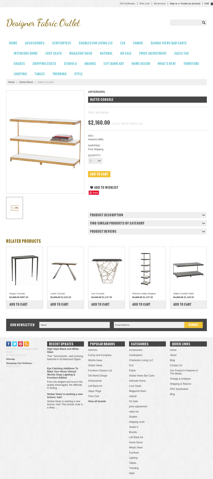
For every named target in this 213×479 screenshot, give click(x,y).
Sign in (174, 3)
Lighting (20, 73)
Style (78, 73)
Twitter (14, 344)
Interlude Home (26, 53)
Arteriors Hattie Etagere (144, 293)
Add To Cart (18, 304)
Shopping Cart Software (19, 363)
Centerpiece (61, 43)
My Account (160, 3)
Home (11, 82)
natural (106, 53)
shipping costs (44, 63)
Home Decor (141, 63)
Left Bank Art (114, 63)
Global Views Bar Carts (169, 43)
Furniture (191, 63)
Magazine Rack (80, 53)
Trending (59, 73)
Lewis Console (57, 293)
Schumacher (95, 380)
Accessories (35, 43)
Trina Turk (93, 396)
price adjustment (153, 53)
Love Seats (53, 53)
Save (95, 192)
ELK (123, 43)
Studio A (70, 63)
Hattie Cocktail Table (183, 293)
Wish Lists (144, 3)
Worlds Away (95, 360)
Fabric (138, 43)
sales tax (181, 53)
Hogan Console (17, 293)
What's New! (167, 63)
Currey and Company (99, 355)
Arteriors (92, 350)
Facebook (8, 344)
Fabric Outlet (43, 23)
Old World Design (97, 375)
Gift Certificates (127, 3)
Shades (19, 63)
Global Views (95, 365)
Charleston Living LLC (96, 43)
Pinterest (20, 344)
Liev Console (97, 293)
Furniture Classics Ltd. (100, 370)
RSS (26, 344)
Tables (40, 73)
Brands (90, 63)
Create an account (190, 3)
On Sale (126, 53)
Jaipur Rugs (94, 391)
